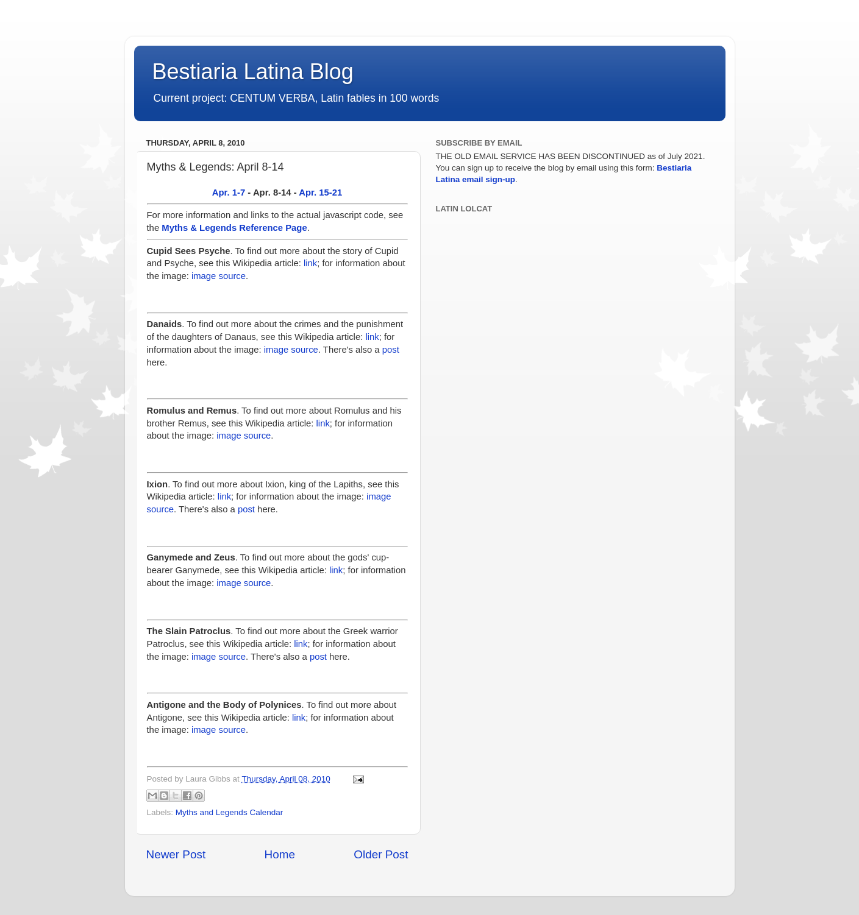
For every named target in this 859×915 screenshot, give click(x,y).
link (310, 263)
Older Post (381, 854)
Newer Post (176, 854)
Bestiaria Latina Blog (253, 71)
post (390, 350)
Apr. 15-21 (320, 192)
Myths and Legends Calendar (229, 812)
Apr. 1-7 (228, 192)
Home (280, 854)
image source (218, 276)
